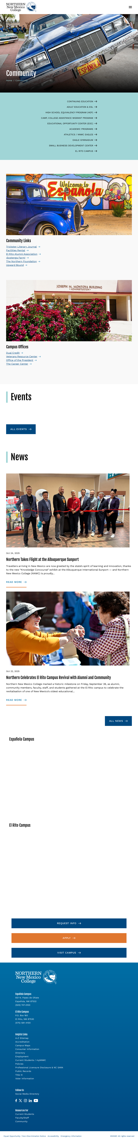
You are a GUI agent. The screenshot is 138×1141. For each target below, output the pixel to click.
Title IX (19, 1075)
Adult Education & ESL (82, 107)
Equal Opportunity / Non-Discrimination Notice (25, 1136)
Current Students (24, 1114)
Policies (19, 1064)
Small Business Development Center (73, 145)
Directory (20, 1053)
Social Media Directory (27, 1094)
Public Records (23, 1071)
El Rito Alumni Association (21, 254)
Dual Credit (13, 352)
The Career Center (17, 363)
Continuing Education (82, 101)
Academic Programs (83, 129)
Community (21, 1121)
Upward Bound (15, 265)
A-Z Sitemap (21, 1038)
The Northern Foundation (21, 261)
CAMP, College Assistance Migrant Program (69, 118)
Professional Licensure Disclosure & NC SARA (39, 1067)
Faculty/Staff (22, 1117)
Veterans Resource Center (21, 356)
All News (116, 720)
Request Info (67, 923)
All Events (18, 429)
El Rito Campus (86, 151)
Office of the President (19, 360)
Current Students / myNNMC (30, 1060)
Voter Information (24, 1078)
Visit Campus (66, 952)
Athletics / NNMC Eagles (80, 134)
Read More (14, 582)
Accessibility (53, 1136)
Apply (67, 938)
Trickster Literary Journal (21, 246)
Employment (21, 1056)
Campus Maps (22, 1045)
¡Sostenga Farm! (15, 257)
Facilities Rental (15, 250)
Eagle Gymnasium (85, 140)
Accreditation (22, 1042)
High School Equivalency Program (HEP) (71, 112)
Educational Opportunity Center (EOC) (72, 123)
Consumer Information (27, 1049)
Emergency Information (71, 1136)
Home (9, 80)
